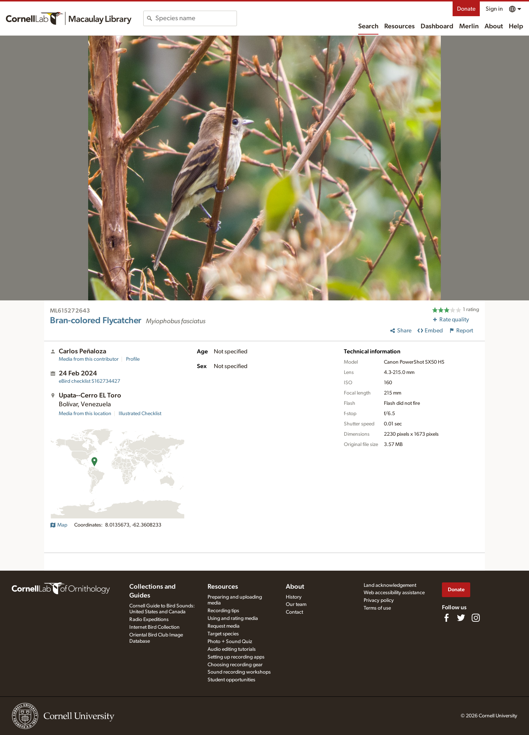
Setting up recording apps (236, 657)
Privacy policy (379, 600)
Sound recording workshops (239, 672)
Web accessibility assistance (394, 592)
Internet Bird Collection (154, 627)
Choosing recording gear (235, 664)
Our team (296, 604)
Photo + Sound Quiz (230, 641)
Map (58, 525)
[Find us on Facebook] (446, 617)
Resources (399, 26)
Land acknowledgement (390, 585)
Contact (294, 612)
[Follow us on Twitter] (461, 617)
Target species (223, 633)
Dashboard (437, 26)
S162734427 (89, 381)
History (294, 597)
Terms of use (377, 608)
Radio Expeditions (149, 619)
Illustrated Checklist (140, 413)
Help (516, 26)
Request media (224, 626)
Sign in (494, 9)
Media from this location (85, 413)
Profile (133, 359)
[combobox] (196, 18)
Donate (466, 9)
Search (368, 26)
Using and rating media (233, 618)
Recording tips (223, 610)
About (494, 26)
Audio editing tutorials (232, 649)
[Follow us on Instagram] (475, 617)
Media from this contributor (89, 359)
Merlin (469, 26)
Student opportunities (231, 679)
